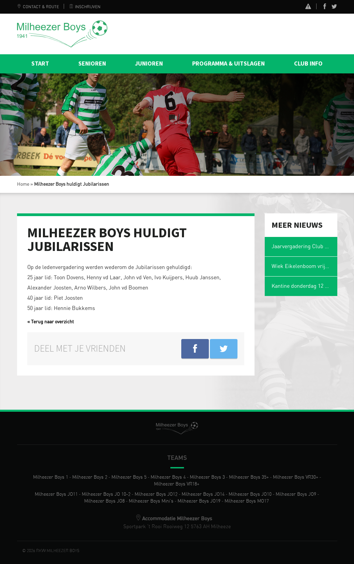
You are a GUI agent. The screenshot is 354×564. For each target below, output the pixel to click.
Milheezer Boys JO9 (296, 494)
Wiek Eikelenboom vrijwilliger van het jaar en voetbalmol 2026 (304, 266)
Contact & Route (38, 7)
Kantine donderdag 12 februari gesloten (304, 286)
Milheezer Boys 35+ (249, 477)
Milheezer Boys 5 (129, 477)
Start (40, 63)
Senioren (92, 63)
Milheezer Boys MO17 (247, 501)
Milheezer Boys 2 (89, 477)
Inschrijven (85, 7)
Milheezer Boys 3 (207, 477)
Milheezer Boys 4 (168, 477)
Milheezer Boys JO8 (104, 501)
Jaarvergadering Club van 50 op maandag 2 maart (304, 246)
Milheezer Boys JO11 (56, 494)
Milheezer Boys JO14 (203, 494)
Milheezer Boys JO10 (250, 494)
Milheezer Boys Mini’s (151, 501)
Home (23, 184)
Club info (308, 63)
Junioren (149, 63)
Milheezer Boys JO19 (199, 501)
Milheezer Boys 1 (50, 477)
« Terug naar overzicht (50, 322)
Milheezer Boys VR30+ (295, 477)
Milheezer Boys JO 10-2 (106, 494)
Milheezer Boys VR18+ (176, 484)
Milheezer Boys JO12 (156, 494)
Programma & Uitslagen (228, 63)
